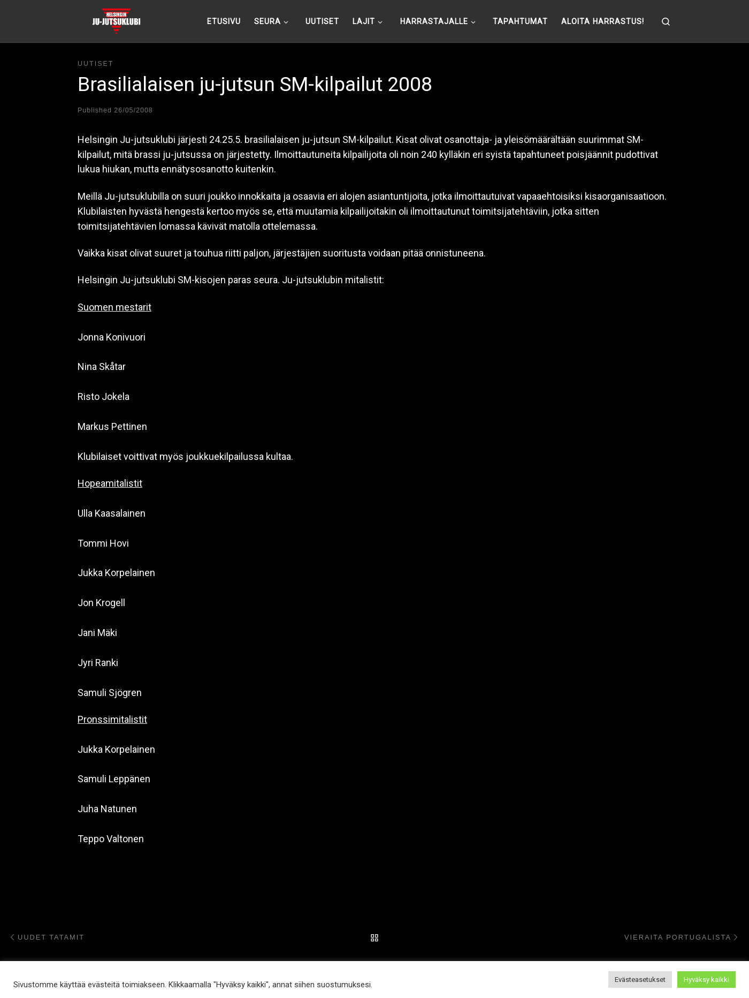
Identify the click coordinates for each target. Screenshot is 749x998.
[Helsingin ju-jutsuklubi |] (116, 20)
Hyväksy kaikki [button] (706, 980)
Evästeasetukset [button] (640, 980)
